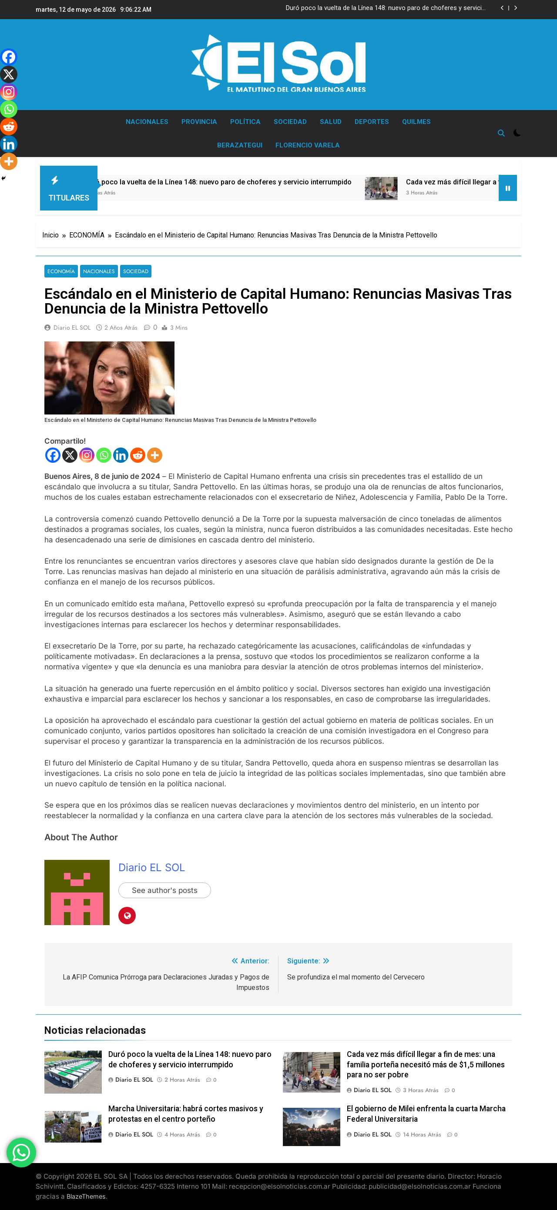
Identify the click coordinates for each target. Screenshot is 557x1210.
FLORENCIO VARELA (307, 145)
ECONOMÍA (61, 271)
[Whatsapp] (103, 455)
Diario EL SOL (72, 327)
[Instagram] (86, 455)
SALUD (331, 122)
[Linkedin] (120, 455)
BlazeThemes (86, 1196)
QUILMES (416, 122)
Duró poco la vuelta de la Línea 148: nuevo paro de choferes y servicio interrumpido (386, 8)
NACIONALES (147, 122)
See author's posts (165, 890)
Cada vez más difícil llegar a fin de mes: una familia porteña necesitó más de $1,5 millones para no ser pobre (426, 1065)
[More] (154, 455)
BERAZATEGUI (239, 145)
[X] (69, 455)
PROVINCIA (199, 122)
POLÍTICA (245, 122)
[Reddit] (137, 455)
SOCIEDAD (290, 122)
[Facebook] (52, 455)
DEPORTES (372, 122)
